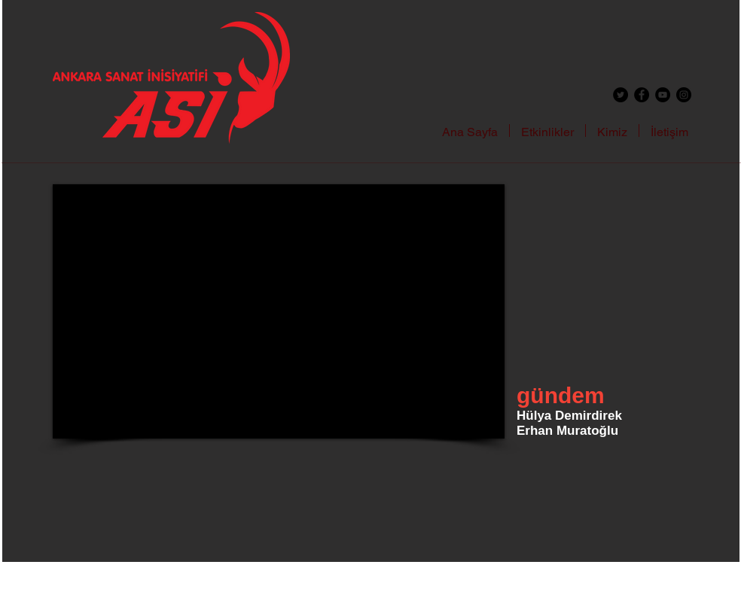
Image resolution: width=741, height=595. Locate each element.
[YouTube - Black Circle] (662, 94)
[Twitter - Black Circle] (620, 94)
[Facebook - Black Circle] (641, 94)
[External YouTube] (279, 311)
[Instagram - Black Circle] (683, 94)
